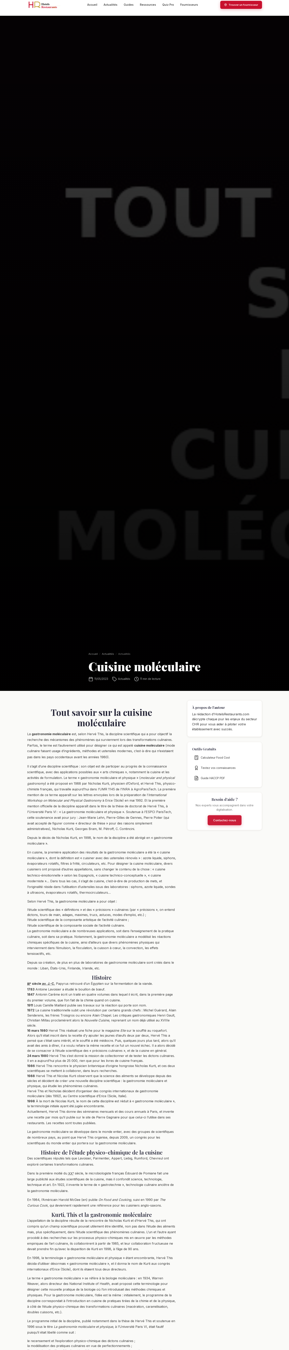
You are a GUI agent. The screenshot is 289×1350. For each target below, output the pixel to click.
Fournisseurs (189, 4)
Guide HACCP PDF (209, 781)
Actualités (110, 4)
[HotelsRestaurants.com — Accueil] (46, 4)
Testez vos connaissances (215, 771)
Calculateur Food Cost (212, 761)
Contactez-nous (224, 823)
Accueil (92, 4)
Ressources (148, 4)
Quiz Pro (168, 4)
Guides (129, 4)
